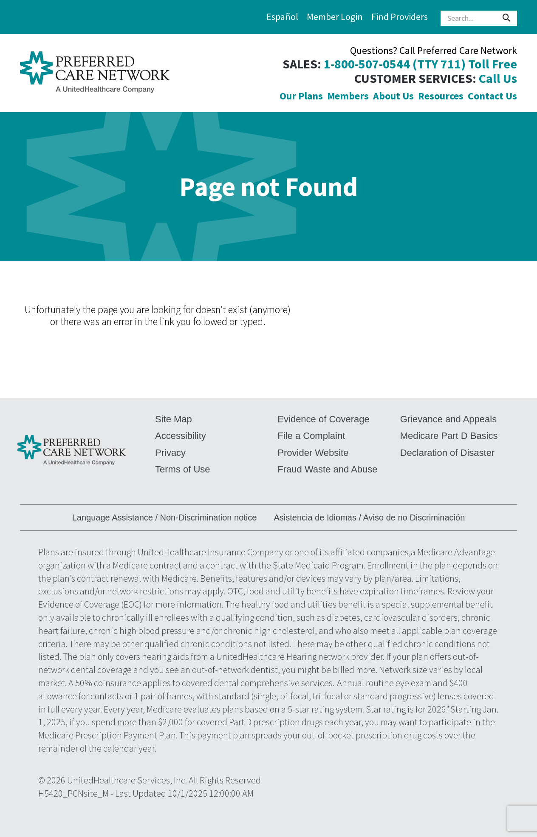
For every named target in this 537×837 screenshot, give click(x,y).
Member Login (335, 17)
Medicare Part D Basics (449, 435)
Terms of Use (182, 469)
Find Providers (399, 17)
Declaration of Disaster (447, 452)
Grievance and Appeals (448, 419)
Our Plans (301, 96)
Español (282, 17)
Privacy (170, 452)
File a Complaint (311, 435)
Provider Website (312, 452)
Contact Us (492, 96)
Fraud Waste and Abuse (327, 469)
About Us (393, 96)
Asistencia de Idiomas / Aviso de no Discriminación (369, 517)
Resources (441, 96)
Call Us (498, 78)
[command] (95, 73)
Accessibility (180, 435)
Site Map (173, 419)
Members (348, 96)
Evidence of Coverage (323, 419)
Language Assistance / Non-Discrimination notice (164, 517)
